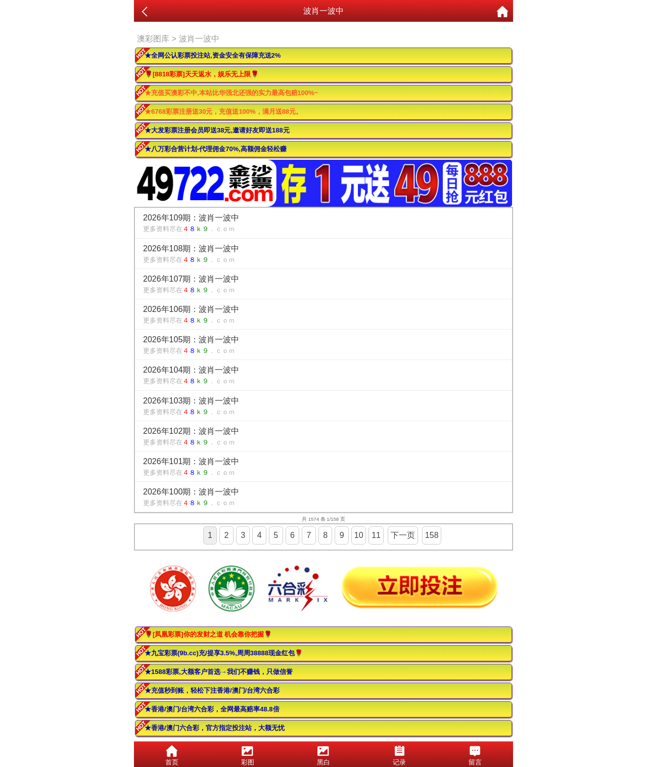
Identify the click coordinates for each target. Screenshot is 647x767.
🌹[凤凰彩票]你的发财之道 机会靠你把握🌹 (208, 634)
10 (358, 535)
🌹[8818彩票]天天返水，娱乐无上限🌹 (202, 74)
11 (376, 535)
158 (432, 535)
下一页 (403, 535)
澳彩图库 (153, 38)
